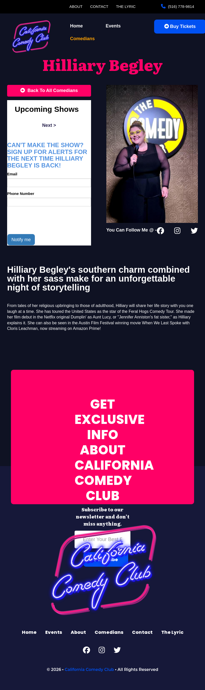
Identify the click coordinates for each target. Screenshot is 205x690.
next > (49, 125)
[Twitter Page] (194, 231)
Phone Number (20, 193)
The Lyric (126, 6)
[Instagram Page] (177, 231)
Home (76, 25)
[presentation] (45, 220)
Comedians (82, 38)
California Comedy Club (89, 669)
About (76, 6)
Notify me (21, 239)
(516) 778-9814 (180, 6)
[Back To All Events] (49, 91)
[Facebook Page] (160, 231)
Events (113, 25)
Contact (99, 6)
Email (12, 174)
